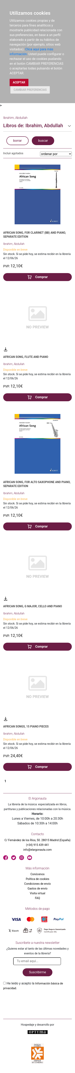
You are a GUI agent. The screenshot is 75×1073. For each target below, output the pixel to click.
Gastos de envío (38, 888)
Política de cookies (37, 879)
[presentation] (33, 1000)
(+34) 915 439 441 (37, 844)
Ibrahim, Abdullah (13, 243)
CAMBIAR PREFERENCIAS (30, 89)
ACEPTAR (19, 82)
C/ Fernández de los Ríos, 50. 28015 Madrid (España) (38, 840)
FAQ (37, 898)
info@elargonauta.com (37, 849)
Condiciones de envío (37, 883)
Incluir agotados (13, 153)
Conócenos (37, 874)
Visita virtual (37, 893)
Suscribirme (37, 972)
